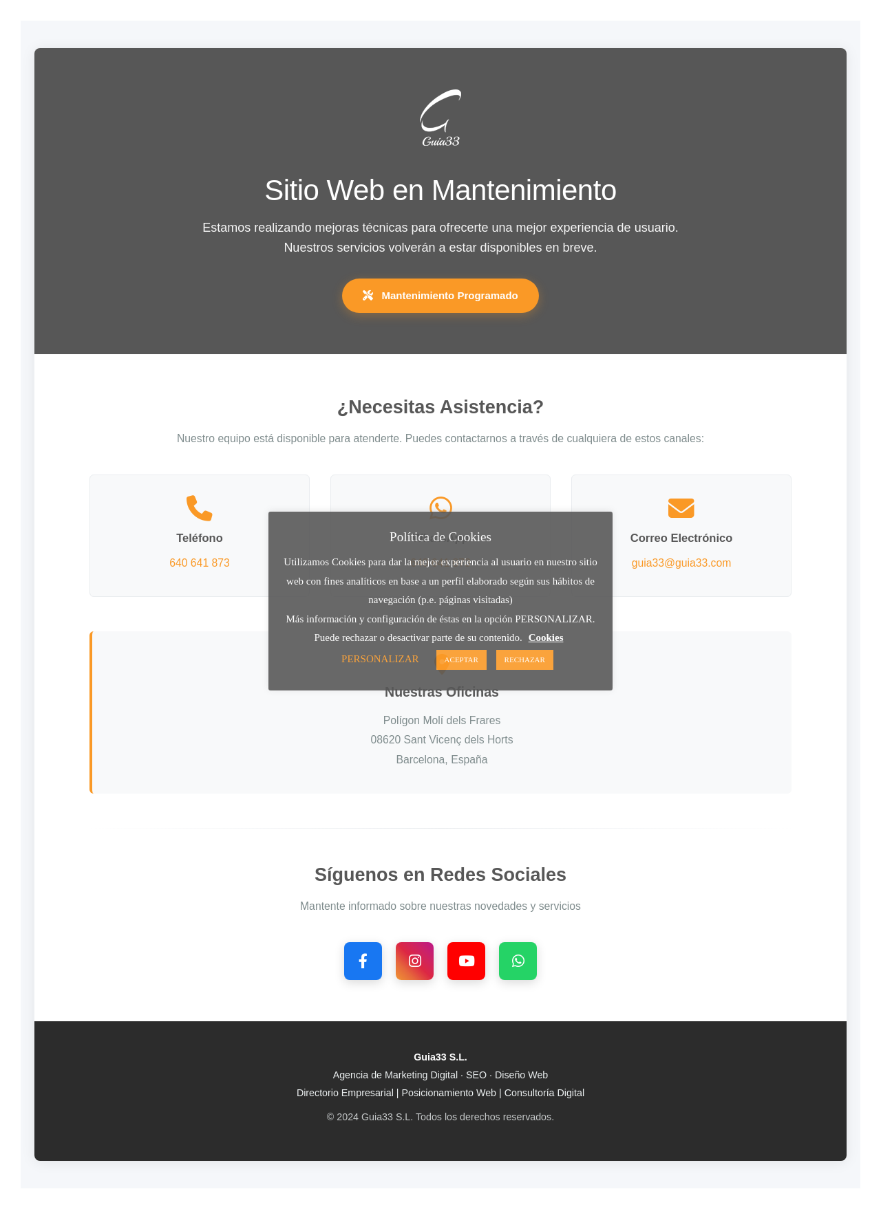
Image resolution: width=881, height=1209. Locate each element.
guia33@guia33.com (682, 563)
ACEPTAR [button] (461, 659)
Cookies (546, 637)
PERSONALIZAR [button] (380, 658)
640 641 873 (199, 563)
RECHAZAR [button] (525, 659)
